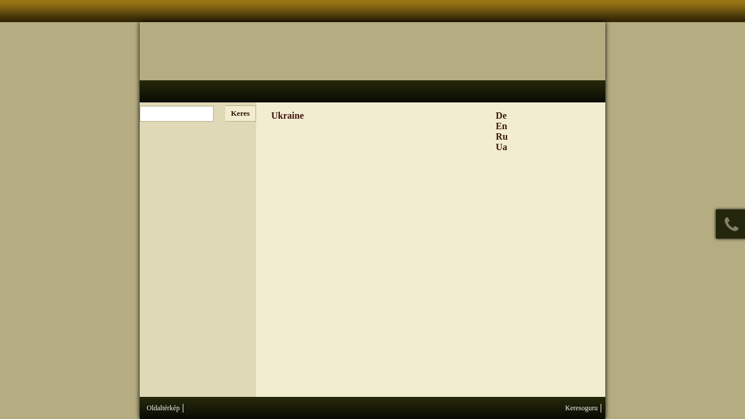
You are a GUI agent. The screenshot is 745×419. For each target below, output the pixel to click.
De (501, 115)
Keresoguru (581, 408)
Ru (502, 136)
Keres (240, 113)
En (502, 126)
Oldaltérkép (163, 408)
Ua (502, 147)
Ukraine (287, 115)
